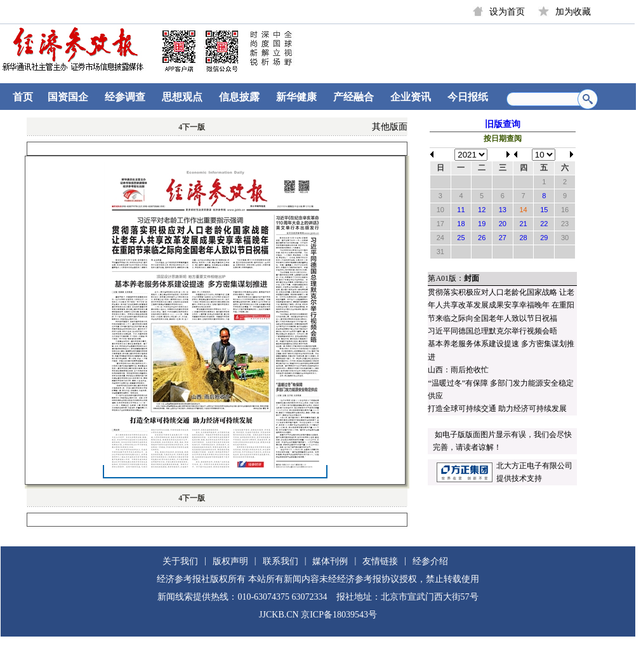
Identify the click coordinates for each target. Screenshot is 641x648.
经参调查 (125, 96)
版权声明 (230, 561)
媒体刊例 (330, 561)
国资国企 (68, 96)
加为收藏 (573, 12)
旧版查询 (502, 124)
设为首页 (507, 12)
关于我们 (180, 561)
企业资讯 (410, 96)
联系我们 (280, 561)
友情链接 (380, 561)
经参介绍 (430, 561)
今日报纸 (467, 96)
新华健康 (296, 96)
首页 (23, 96)
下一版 (191, 127)
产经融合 (353, 96)
